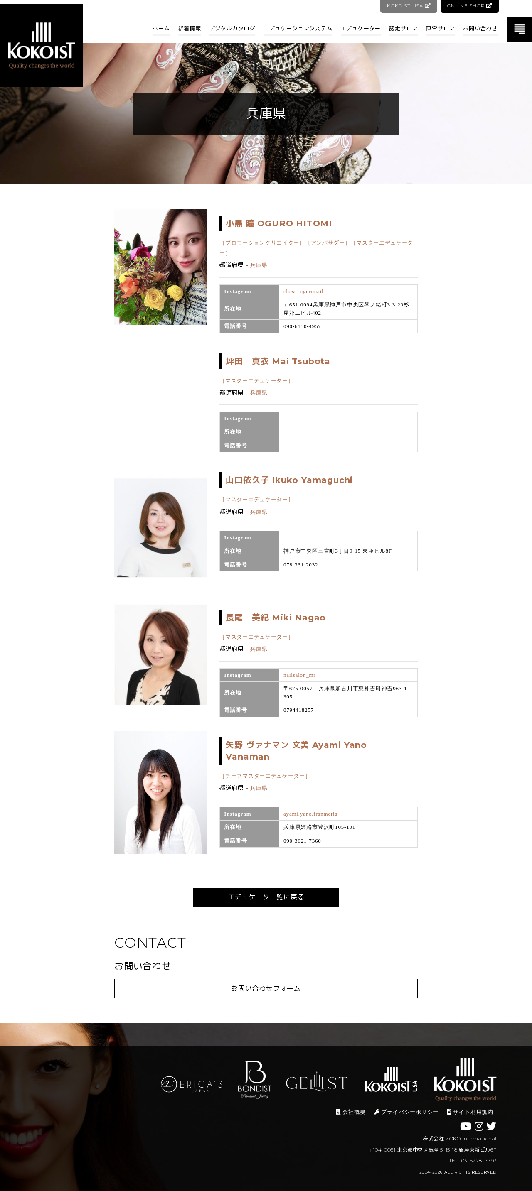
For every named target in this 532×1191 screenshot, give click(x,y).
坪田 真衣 (278, 361)
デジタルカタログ (232, 28)
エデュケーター (361, 28)
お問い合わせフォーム (266, 988)
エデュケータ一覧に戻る (266, 897)
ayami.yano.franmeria (310, 814)
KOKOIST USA (408, 5)
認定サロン (403, 28)
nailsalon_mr (299, 675)
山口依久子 (289, 480)
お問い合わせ (480, 28)
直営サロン (440, 28)
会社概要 (350, 1112)
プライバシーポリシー (406, 1112)
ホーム (161, 28)
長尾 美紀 (276, 617)
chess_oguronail (303, 291)
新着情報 (189, 28)
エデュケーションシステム (298, 28)
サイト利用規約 (470, 1112)
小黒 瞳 (279, 223)
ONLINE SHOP (469, 5)
